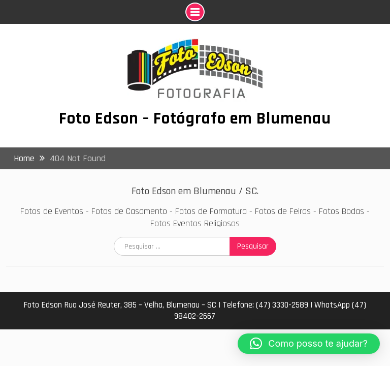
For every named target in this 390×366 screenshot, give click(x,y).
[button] (309, 343)
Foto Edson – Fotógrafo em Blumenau (195, 118)
